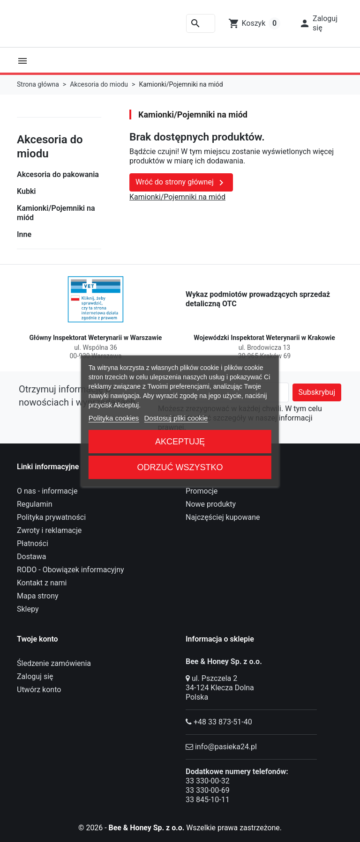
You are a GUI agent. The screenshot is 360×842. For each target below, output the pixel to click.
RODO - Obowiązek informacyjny (70, 569)
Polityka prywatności (51, 517)
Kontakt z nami (42, 582)
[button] (318, 23)
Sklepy (27, 609)
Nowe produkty (211, 504)
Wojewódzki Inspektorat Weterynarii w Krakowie (264, 337)
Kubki (26, 191)
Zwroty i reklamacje (49, 530)
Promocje (202, 491)
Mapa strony (38, 595)
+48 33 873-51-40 (223, 721)
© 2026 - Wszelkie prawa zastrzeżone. (180, 827)
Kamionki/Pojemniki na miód (56, 213)
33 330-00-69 (208, 790)
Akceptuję (180, 441)
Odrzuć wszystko (180, 467)
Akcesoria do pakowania (58, 174)
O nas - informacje (47, 491)
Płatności (32, 543)
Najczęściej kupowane (223, 517)
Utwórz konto (39, 689)
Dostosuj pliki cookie (176, 418)
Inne (24, 234)
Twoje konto (37, 639)
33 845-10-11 (208, 799)
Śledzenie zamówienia (54, 663)
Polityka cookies (114, 418)
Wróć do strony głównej (181, 182)
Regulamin (34, 504)
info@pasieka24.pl (226, 746)
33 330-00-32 (208, 780)
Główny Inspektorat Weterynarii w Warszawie (96, 337)
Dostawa (31, 556)
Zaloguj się (35, 676)
